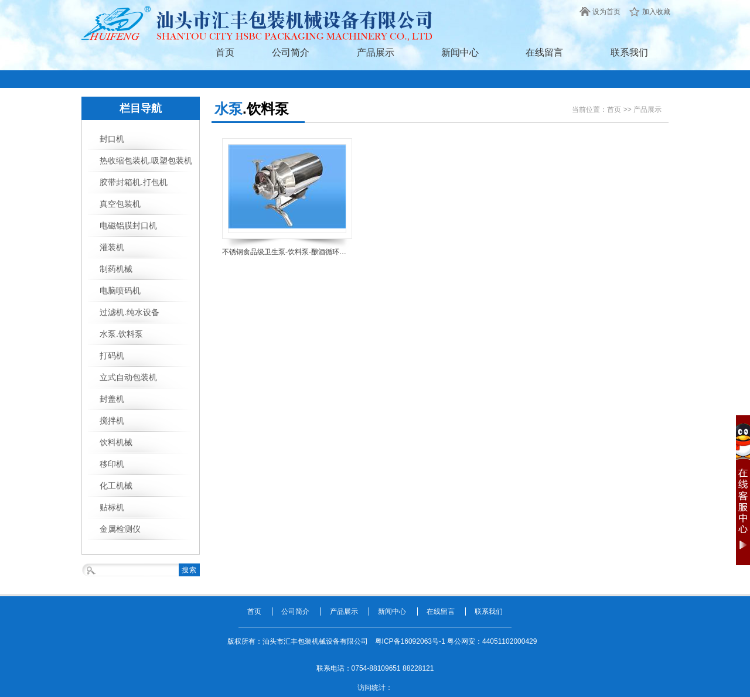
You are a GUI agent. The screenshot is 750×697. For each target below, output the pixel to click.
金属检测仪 (120, 529)
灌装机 (112, 247)
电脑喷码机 (120, 290)
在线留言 (544, 52)
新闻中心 (460, 52)
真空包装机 (120, 204)
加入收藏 (656, 12)
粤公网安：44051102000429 (492, 641)
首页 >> (620, 109)
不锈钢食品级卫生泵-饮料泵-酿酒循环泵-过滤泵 (287, 252)
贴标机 (112, 507)
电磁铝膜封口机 (128, 225)
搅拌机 (112, 420)
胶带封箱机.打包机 (134, 182)
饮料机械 (116, 442)
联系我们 (629, 52)
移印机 (112, 464)
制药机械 (116, 269)
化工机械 (116, 485)
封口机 (112, 139)
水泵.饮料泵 (121, 334)
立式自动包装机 (128, 377)
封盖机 (112, 399)
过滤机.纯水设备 (129, 312)
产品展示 (375, 52)
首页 (225, 52)
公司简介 (290, 52)
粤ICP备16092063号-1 (411, 641)
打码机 (112, 355)
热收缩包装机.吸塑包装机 (146, 160)
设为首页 (606, 12)
